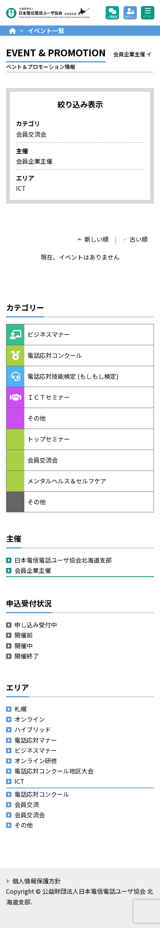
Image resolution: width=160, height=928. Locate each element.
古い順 (135, 239)
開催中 (23, 645)
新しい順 (93, 239)
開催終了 (26, 655)
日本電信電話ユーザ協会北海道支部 (63, 559)
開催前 (23, 634)
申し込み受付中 (35, 624)
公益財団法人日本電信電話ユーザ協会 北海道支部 (48, 13)
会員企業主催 (32, 570)
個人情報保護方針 (36, 880)
